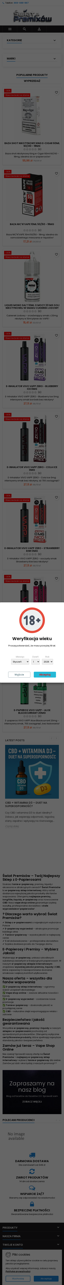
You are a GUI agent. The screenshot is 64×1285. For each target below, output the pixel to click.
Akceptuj (45, 674)
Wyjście (19, 674)
